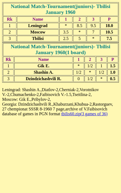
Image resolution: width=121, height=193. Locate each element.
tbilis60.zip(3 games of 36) (84, 114)
